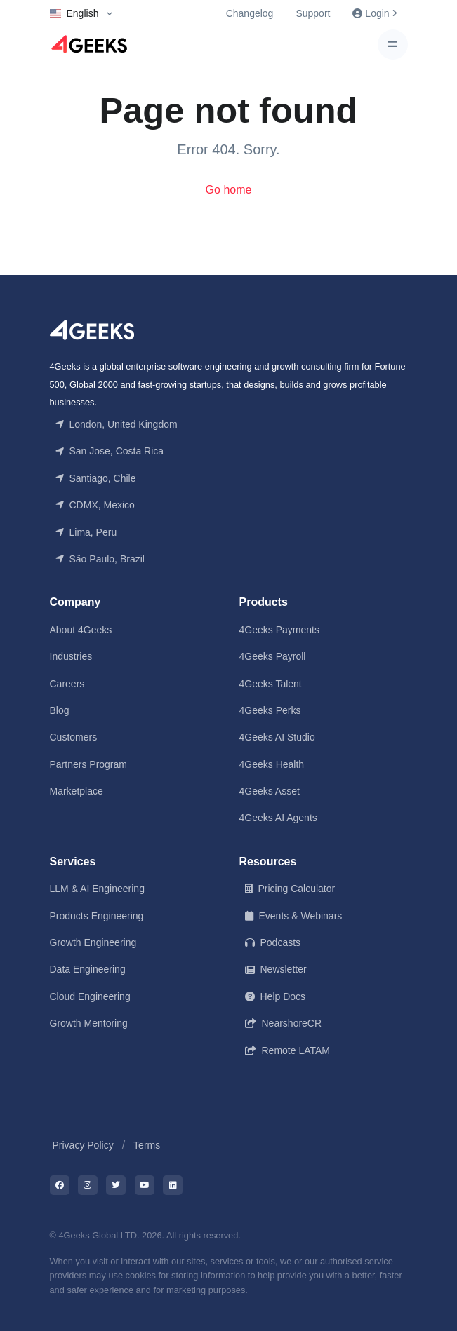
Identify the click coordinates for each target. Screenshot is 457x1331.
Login (374, 13)
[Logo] (89, 44)
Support (313, 13)
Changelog (250, 13)
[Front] (92, 329)
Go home (229, 190)
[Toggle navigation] (393, 44)
